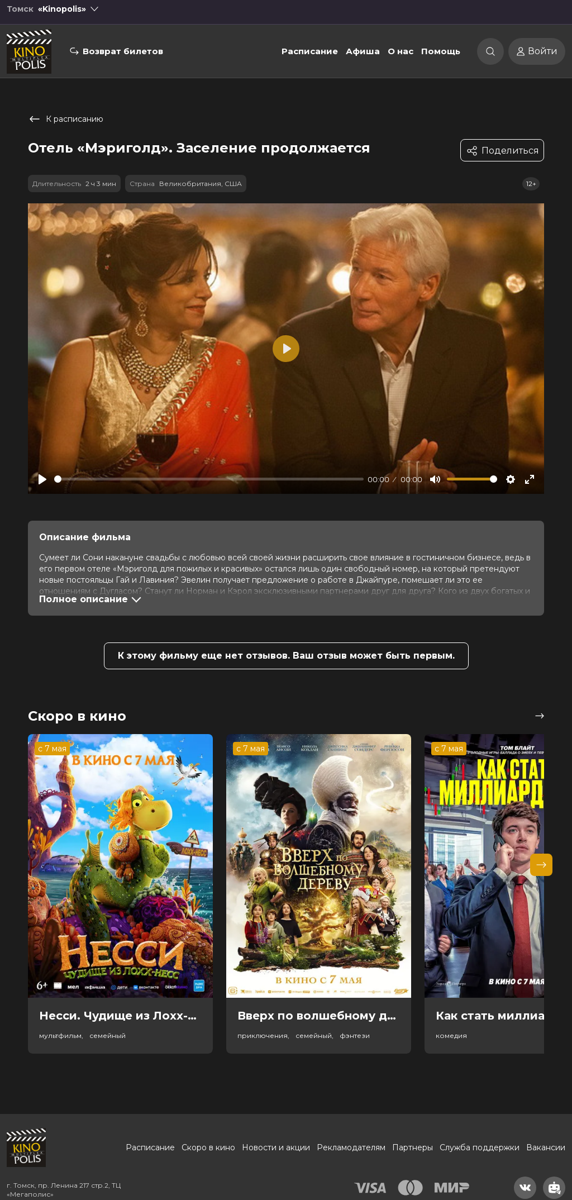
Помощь (440, 58)
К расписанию (65, 119)
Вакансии (545, 1147)
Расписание (310, 58)
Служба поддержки (479, 1147)
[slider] (209, 479)
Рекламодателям (351, 1147)
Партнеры (412, 1147)
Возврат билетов (123, 58)
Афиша (363, 58)
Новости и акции (276, 1147)
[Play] (42, 479)
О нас (400, 58)
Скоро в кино (208, 1147)
